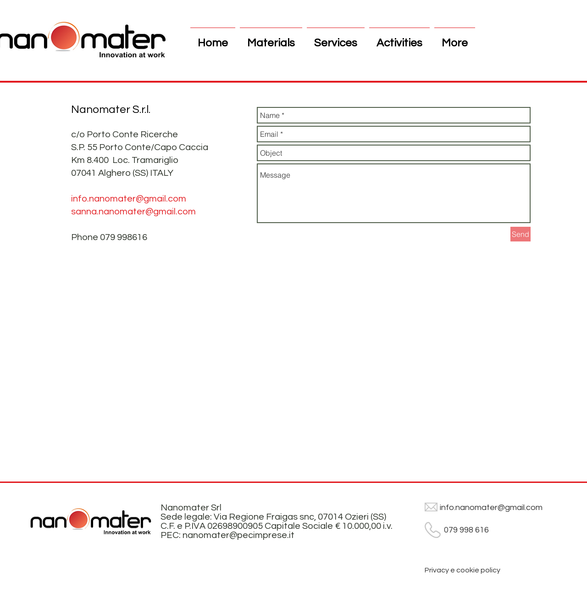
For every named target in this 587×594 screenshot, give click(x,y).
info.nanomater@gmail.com (128, 198)
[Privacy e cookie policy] (462, 570)
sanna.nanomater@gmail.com (133, 211)
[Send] (520, 234)
